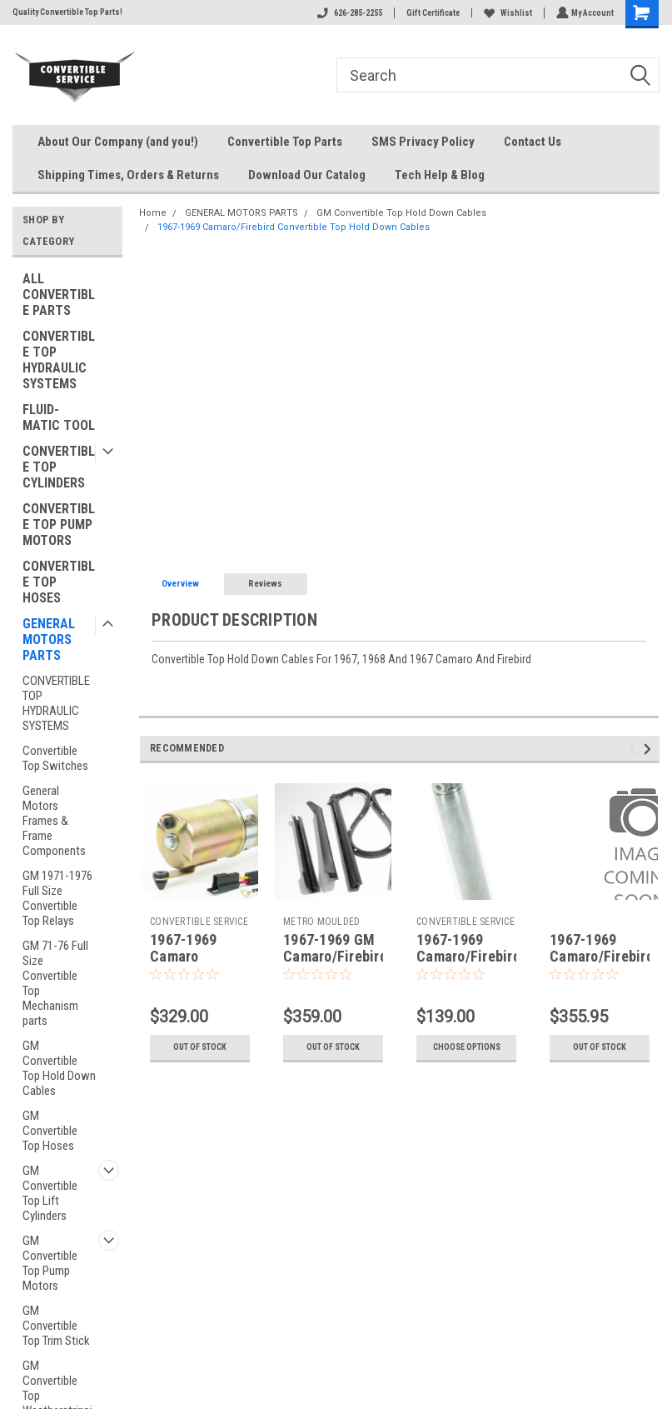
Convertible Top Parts (284, 141)
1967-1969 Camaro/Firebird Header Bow (602, 957)
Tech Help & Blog (440, 174)
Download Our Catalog (307, 174)
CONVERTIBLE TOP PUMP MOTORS (58, 524)
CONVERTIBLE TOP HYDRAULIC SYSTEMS (58, 360)
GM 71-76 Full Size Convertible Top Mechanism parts (55, 983)
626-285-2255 (348, 12)
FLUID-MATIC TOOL (58, 417)
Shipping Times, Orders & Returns (128, 174)
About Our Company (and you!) (117, 141)
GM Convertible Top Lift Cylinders (49, 1193)
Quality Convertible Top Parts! (67, 12)
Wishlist (506, 12)
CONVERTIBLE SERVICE (199, 921)
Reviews (265, 583)
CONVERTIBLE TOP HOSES (58, 582)
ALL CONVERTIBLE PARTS (58, 294)
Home (153, 212)
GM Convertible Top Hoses (49, 1130)
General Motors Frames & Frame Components (54, 820)
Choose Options (466, 1047)
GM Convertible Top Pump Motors (49, 1263)
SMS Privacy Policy (423, 141)
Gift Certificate (431, 12)
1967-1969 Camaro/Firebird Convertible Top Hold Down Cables (293, 227)
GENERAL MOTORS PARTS (48, 639)
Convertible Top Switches (55, 758)
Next (650, 749)
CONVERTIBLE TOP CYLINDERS (58, 467)
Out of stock (199, 1047)
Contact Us (532, 141)
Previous (635, 749)
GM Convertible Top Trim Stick (56, 1325)
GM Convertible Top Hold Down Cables (59, 1068)
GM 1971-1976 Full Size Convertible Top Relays (57, 898)
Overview (180, 583)
